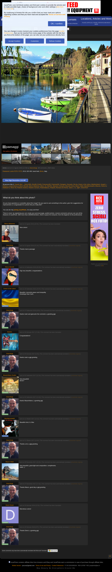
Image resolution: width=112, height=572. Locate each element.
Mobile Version (16, 565)
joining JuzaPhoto (20, 210)
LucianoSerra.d (13, 186)
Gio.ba (75, 184)
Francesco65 (46, 184)
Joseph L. (103, 184)
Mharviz (97, 186)
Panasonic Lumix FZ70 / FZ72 (12, 171)
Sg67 (78, 188)
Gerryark (69, 184)
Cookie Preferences (58, 565)
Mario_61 (43, 186)
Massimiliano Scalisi (9, 375)
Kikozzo (5, 186)
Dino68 (34, 184)
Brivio (42, 171)
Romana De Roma (62, 188)
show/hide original (74, 245)
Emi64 (39, 184)
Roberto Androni (22, 188)
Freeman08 (55, 184)
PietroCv (104, 186)
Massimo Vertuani (58, 186)
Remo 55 (13, 188)
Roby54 (52, 188)
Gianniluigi (33, 168)
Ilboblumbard (95, 184)
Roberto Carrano (34, 188)
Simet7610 (84, 188)
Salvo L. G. (72, 188)
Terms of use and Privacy (43, 565)
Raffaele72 (6, 188)
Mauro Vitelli (79, 186)
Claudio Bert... (19, 184)
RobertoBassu (44, 188)
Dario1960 (27, 184)
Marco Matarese (34, 186)
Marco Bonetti (23, 186)
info (102, 265)
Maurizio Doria (70, 186)
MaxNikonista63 (89, 186)
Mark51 (49, 186)
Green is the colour (84, 184)
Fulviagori (63, 184)
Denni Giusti (10, 505)
